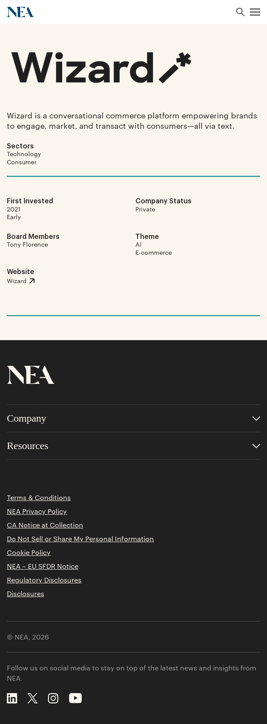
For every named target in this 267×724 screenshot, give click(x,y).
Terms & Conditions (39, 497)
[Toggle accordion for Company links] (133, 418)
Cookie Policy (29, 552)
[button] (255, 12)
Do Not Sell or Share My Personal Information (80, 538)
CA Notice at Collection (45, 525)
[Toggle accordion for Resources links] (133, 445)
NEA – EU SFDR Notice (42, 566)
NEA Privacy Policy (37, 511)
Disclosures (25, 593)
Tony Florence (27, 244)
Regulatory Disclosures (44, 579)
